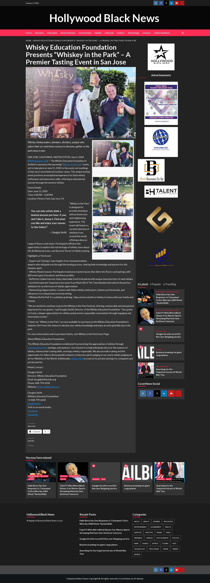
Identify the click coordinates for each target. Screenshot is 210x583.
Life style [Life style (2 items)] (149, 532)
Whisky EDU (77, 358)
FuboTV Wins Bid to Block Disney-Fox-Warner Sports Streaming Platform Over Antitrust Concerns (105, 531)
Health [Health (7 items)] (168, 527)
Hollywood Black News (104, 17)
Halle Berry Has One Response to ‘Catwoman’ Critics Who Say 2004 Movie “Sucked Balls (104, 522)
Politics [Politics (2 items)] (175, 538)
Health (98, 32)
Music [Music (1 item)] (168, 532)
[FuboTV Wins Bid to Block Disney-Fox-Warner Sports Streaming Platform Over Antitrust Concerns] (146, 315)
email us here (34, 403)
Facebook (33, 411)
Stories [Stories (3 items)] (165, 543)
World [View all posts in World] (166, 366)
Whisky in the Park (72, 164)
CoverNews (124, 578)
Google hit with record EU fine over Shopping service (104, 539)
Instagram (33, 414)
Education (52, 32)
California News (162, 32)
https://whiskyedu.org (48, 386)
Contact (146, 32)
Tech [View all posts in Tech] (165, 331)
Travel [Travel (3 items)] (165, 549)
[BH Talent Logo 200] (161, 191)
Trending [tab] (170, 284)
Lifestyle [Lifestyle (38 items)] (137, 532)
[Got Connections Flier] (161, 103)
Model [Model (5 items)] (159, 532)
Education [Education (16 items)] (168, 521)
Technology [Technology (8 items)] (139, 549)
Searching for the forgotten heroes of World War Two (168, 372)
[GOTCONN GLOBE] (161, 141)
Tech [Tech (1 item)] (174, 543)
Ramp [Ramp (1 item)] (136, 543)
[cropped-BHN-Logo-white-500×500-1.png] (161, 56)
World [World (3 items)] (137, 554)
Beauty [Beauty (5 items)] (146, 521)
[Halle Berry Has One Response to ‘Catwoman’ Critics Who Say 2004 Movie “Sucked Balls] (146, 297)
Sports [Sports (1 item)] (155, 543)
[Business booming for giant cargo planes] (146, 352)
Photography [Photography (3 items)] (162, 538)
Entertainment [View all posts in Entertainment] (161, 291)
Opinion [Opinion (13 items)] (149, 538)
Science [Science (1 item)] (145, 543)
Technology (133, 32)
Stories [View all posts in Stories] (176, 291)
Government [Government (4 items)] (156, 527)
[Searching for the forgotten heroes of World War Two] (146, 370)
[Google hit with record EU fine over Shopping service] (105, 472)
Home (29, 32)
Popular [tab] (156, 284)
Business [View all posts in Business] (159, 310)
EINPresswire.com (38, 160)
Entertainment (68, 32)
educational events (37, 347)
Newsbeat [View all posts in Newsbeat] (170, 291)
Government (85, 32)
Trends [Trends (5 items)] (175, 549)
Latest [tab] (144, 284)
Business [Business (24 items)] (156, 521)
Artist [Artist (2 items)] (137, 521)
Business (39, 32)
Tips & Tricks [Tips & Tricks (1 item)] (154, 549)
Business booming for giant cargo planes (98, 544)
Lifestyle (109, 32)
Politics (120, 32)
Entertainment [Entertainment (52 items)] (140, 527)
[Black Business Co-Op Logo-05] (151, 170)
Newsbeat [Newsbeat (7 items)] (138, 538)
